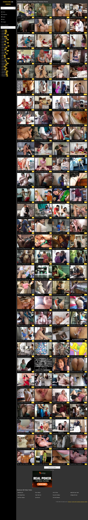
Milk (3, 55)
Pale (3, 56)
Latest (3, 17)
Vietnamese (5, 34)
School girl (5, 63)
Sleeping (4, 38)
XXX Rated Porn (21, 495)
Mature (4, 67)
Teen (4, 36)
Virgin (3, 33)
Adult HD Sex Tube (74, 492)
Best (2, 19)
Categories (4, 14)
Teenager (4, 71)
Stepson (4, 47)
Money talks (5, 42)
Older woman (5, 45)
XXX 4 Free (55, 492)
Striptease (4, 75)
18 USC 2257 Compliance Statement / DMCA (79, 501)
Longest (3, 22)
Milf (3, 66)
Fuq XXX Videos (56, 495)
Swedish (4, 61)
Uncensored (5, 39)
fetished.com (20, 492)
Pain (3, 44)
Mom (3, 49)
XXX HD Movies (56, 497)
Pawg (3, 41)
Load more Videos (52, 467)
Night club (4, 53)
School (4, 31)
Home (3, 12)
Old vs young (5, 58)
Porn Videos (37, 492)
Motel (3, 69)
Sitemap (69, 501)
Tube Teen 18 (38, 495)
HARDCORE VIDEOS (8, 3)
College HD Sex (73, 495)
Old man (4, 74)
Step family (5, 50)
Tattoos (4, 64)
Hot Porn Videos (21, 497)
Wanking (4, 72)
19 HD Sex (37, 497)
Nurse (3, 60)
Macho (3, 52)
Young (4, 30)
